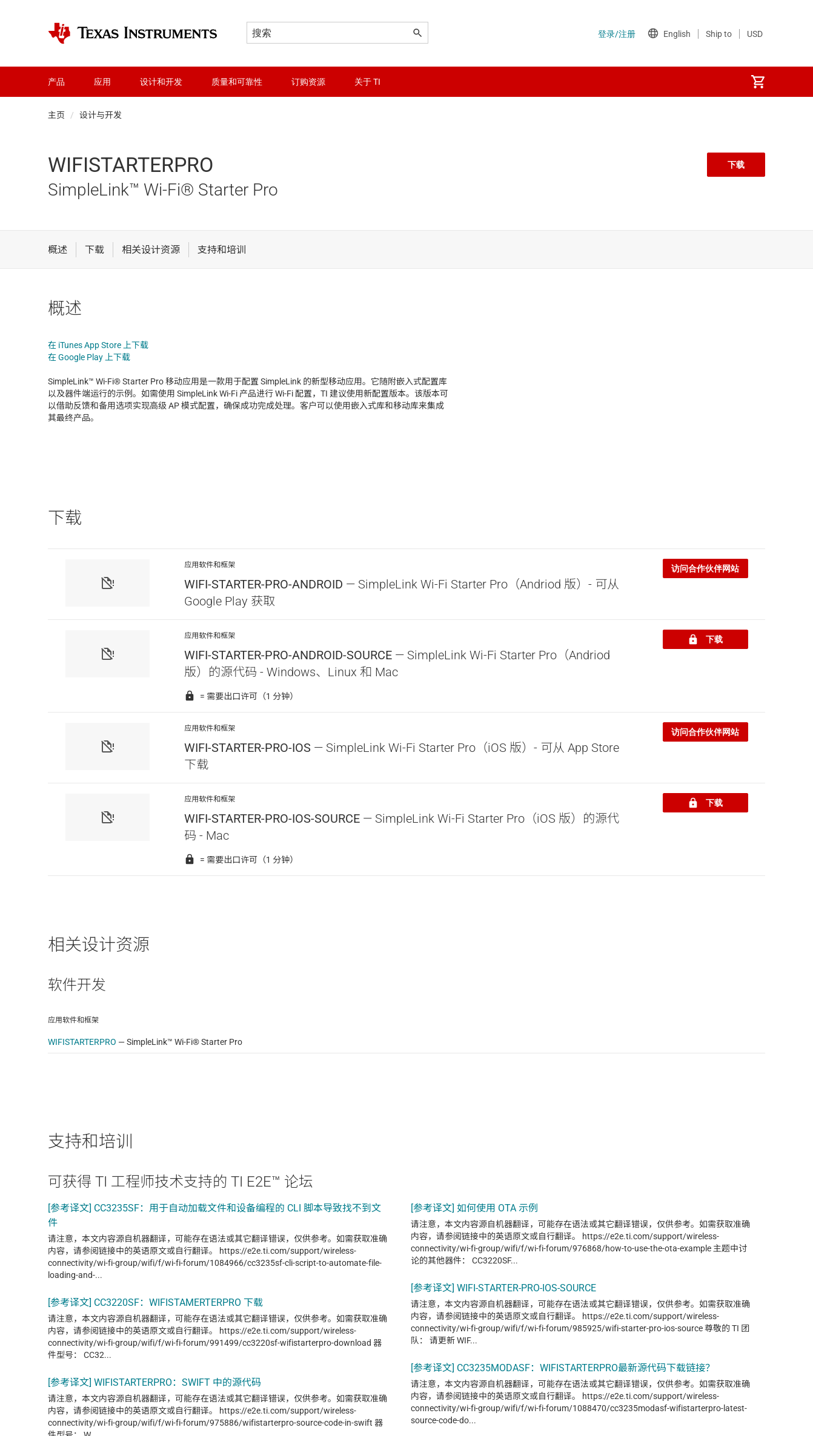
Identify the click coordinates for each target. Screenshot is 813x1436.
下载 (736, 165)
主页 (56, 115)
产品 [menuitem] (56, 82)
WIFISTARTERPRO (82, 1042)
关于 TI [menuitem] (367, 82)
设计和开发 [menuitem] (161, 82)
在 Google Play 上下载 (89, 357)
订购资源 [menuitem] (308, 82)
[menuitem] (758, 82)
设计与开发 (100, 115)
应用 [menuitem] (102, 82)
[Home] (132, 33)
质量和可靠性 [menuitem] (236, 82)
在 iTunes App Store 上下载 (98, 345)
